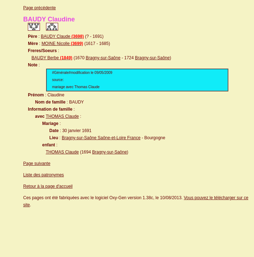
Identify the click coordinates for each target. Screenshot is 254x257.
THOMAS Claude (62, 116)
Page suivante (36, 163)
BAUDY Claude (62, 36)
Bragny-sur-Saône (103, 57)
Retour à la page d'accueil (47, 186)
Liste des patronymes (43, 174)
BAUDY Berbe (51, 57)
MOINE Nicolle (62, 43)
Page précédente (39, 7)
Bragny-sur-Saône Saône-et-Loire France (101, 137)
